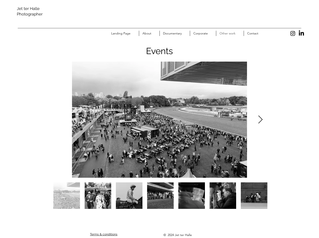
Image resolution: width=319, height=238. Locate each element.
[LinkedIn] (301, 33)
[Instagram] (293, 33)
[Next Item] (260, 119)
